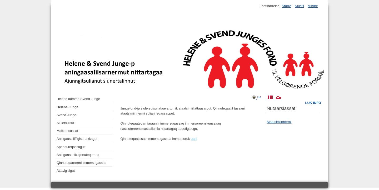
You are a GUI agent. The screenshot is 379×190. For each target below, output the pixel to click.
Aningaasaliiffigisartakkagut (77, 139)
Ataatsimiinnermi (279, 122)
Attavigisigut (66, 171)
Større (286, 6)
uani (194, 139)
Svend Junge (66, 115)
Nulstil (299, 6)
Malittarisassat (67, 131)
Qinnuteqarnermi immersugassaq (81, 163)
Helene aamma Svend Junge (78, 99)
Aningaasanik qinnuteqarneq (78, 155)
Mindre (313, 6)
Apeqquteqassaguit (71, 147)
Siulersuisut (65, 123)
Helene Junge (67, 107)
